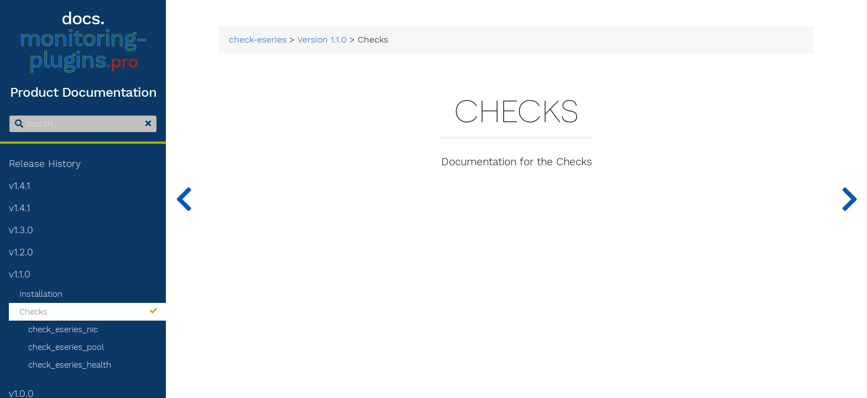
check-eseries (257, 40)
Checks (88, 312)
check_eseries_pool (66, 347)
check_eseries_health (69, 365)
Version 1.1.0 (322, 40)
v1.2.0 (21, 252)
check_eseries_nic (63, 329)
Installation (40, 294)
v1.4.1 (19, 185)
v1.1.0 (19, 274)
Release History (45, 163)
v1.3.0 (21, 229)
